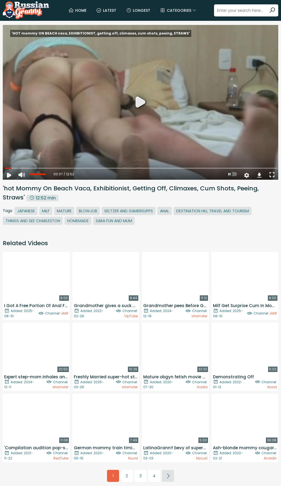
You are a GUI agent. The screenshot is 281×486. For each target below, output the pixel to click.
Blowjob (88, 211)
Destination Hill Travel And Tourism (212, 211)
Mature (64, 211)
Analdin (270, 458)
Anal (164, 211)
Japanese (26, 211)
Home (77, 10)
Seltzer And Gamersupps (128, 211)
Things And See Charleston (32, 221)
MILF (46, 211)
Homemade (78, 221)
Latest (106, 10)
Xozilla (202, 387)
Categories (178, 10)
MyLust (201, 458)
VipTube (131, 316)
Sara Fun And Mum (114, 221)
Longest (138, 10)
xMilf (64, 313)
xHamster (199, 316)
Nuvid (272, 387)
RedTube (61, 458)
